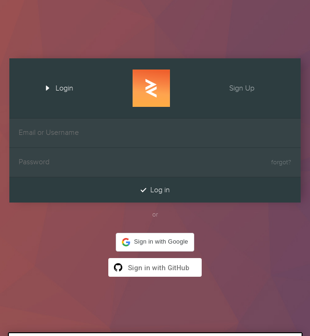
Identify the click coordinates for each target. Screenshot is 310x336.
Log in (155, 189)
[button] (155, 242)
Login (56, 87)
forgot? (281, 162)
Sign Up (250, 87)
